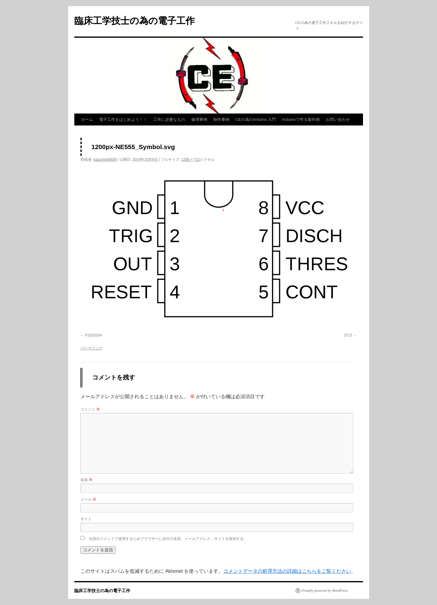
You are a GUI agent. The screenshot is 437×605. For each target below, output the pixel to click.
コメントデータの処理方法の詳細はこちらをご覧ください (287, 571)
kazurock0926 (104, 159)
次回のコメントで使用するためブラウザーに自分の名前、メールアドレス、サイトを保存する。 (168, 539)
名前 (86, 480)
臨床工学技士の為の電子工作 (134, 21)
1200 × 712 (190, 159)
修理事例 (199, 119)
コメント (90, 409)
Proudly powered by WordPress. (325, 590)
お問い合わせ (338, 119)
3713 (348, 335)
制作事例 (221, 119)
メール (88, 499)
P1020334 (93, 335)
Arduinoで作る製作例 (301, 119)
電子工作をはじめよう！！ (123, 119)
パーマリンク (91, 348)
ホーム (87, 119)
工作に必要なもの (169, 119)
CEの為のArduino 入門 (256, 119)
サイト (86, 519)
